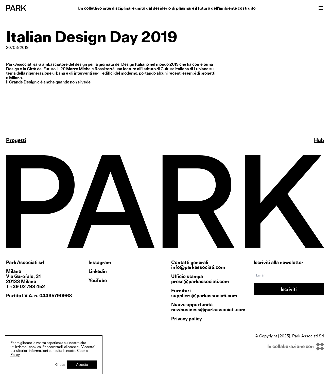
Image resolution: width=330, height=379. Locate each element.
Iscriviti (289, 289)
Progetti (16, 140)
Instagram (100, 262)
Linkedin (98, 271)
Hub (319, 140)
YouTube (98, 280)
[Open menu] (321, 8)
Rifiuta (60, 364)
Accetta (82, 364)
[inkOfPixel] (289, 346)
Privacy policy (186, 318)
